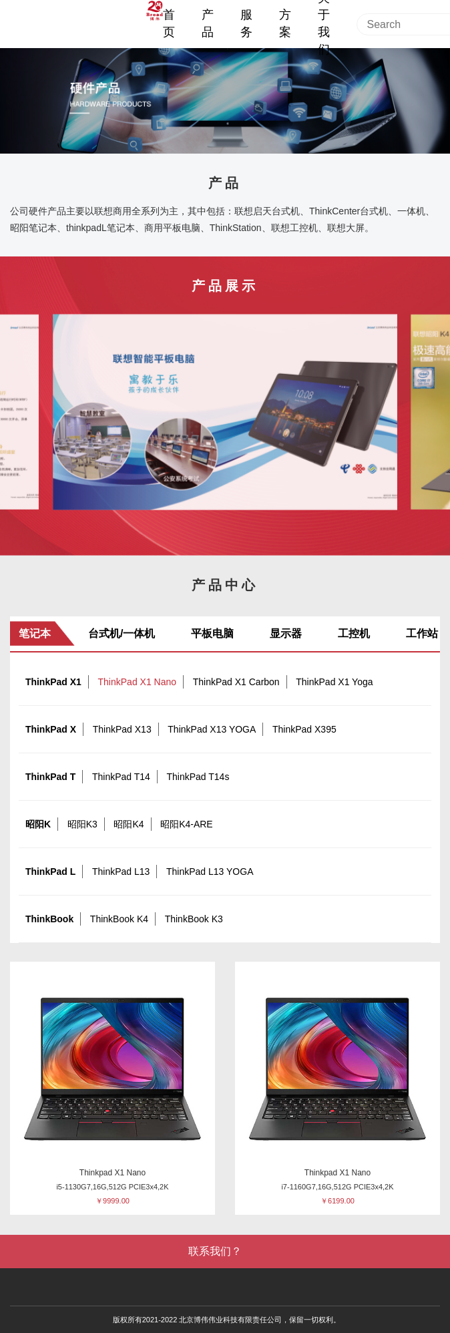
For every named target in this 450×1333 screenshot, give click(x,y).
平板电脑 (212, 633)
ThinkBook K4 (119, 919)
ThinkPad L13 (121, 871)
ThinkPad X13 (122, 729)
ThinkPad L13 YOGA (209, 871)
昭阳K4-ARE (186, 824)
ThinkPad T (50, 776)
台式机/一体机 (121, 633)
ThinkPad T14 (121, 776)
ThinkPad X (50, 729)
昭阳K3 (82, 824)
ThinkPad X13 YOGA (212, 729)
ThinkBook (49, 919)
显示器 (286, 633)
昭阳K (38, 824)
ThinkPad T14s (197, 776)
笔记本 (35, 633)
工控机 (354, 633)
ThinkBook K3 (194, 919)
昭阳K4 (129, 824)
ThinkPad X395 (304, 729)
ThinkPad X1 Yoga (334, 682)
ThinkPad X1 (53, 682)
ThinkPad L (50, 871)
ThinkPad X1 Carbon (236, 682)
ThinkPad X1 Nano (137, 682)
